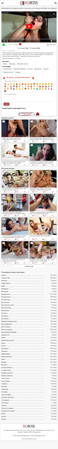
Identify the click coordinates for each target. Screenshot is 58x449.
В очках (30, 69)
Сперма (17, 72)
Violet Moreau (7, 69)
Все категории (15, 430)
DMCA (31, 432)
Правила (25, 432)
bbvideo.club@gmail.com (23, 435)
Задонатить (37, 432)
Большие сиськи (22, 64)
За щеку (45, 69)
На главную (6, 430)
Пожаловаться (39, 430)
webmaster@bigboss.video (38, 435)
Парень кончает (8, 72)
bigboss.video (32, 439)
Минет (5, 64)
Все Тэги (23, 430)
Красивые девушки (20, 69)
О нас (32, 430)
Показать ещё (29, 266)
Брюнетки (38, 69)
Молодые (12, 64)
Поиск (28, 430)
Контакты (48, 430)
